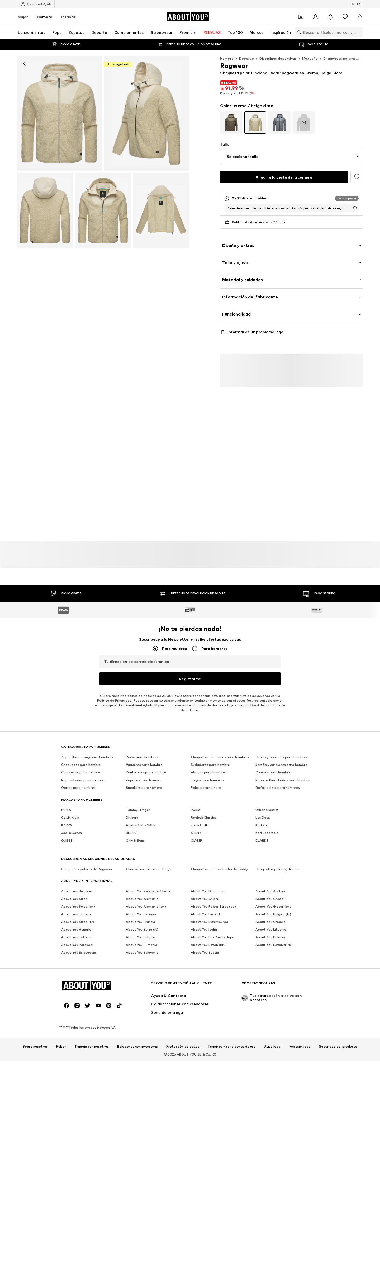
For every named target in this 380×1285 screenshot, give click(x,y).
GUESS (67, 834)
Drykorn (132, 811)
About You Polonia (270, 931)
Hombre (44, 17)
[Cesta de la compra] (360, 17)
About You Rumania (141, 939)
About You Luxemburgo (209, 916)
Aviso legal (272, 1040)
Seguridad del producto (338, 1040)
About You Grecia (269, 893)
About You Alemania (142, 893)
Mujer (22, 17)
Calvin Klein (70, 811)
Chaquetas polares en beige (149, 863)
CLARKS (261, 834)
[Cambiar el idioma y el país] (356, 4)
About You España (76, 908)
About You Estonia (141, 908)
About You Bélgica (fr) (273, 908)
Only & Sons (135, 834)
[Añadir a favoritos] (356, 177)
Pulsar (61, 1040)
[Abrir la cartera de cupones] (301, 17)
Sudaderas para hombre (210, 759)
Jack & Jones (71, 827)
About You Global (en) (273, 900)
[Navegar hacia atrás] (24, 63)
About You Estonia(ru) (209, 939)
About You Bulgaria (76, 885)
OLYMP (196, 834)
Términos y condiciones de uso (232, 1040)
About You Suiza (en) (78, 900)
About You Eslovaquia (78, 946)
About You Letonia (76, 931)
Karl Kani (262, 819)
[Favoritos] (345, 17)
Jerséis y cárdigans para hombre (281, 759)
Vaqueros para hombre (144, 759)
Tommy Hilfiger (138, 804)
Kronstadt (199, 819)
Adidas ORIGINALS (140, 819)
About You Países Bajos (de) (213, 900)
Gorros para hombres (78, 782)
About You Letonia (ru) (273, 939)
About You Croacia (270, 916)
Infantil (68, 17)
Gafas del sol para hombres (277, 782)
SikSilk (196, 827)
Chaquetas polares (339, 58)
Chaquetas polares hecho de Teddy (219, 863)
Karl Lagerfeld (267, 827)
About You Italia (204, 923)
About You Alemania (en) (146, 900)
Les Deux (262, 811)
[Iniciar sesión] (315, 17)
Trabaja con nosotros (91, 1040)
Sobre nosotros (35, 1040)
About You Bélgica (140, 931)
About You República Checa (148, 885)
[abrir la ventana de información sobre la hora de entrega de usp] (355, 207)
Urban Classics (266, 804)
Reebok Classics (203, 811)
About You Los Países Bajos (213, 931)
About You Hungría (76, 923)
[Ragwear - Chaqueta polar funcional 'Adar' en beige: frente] (59, 113)
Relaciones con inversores (137, 1040)
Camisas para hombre (273, 766)
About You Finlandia (207, 908)
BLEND (131, 827)
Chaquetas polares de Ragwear (86, 863)
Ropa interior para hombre (82, 774)
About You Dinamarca (208, 885)
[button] (291, 156)
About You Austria (270, 885)
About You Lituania (270, 923)
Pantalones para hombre (146, 766)
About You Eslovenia (142, 946)
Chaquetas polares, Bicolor (277, 863)
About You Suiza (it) (142, 923)
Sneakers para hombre (144, 782)
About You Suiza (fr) (77, 916)
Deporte (246, 58)
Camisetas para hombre (80, 766)
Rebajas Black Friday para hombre (282, 774)
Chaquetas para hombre (81, 759)
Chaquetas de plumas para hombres (220, 751)
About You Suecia (205, 946)
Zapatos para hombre (144, 774)
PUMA (66, 804)
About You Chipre (205, 893)
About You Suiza (74, 893)
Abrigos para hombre (208, 766)
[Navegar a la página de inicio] (188, 16)
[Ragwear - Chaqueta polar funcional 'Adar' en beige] (146, 113)
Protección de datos (182, 1040)
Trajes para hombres (207, 774)
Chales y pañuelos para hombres (281, 751)
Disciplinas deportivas (278, 58)
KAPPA (66, 819)
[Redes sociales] (66, 999)
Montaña (310, 58)
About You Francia (140, 916)
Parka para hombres (142, 751)
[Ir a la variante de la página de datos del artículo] (231, 122)
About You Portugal (77, 939)
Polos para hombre (206, 782)
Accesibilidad (300, 1040)
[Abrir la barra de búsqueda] (298, 32)
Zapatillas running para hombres (87, 751)
